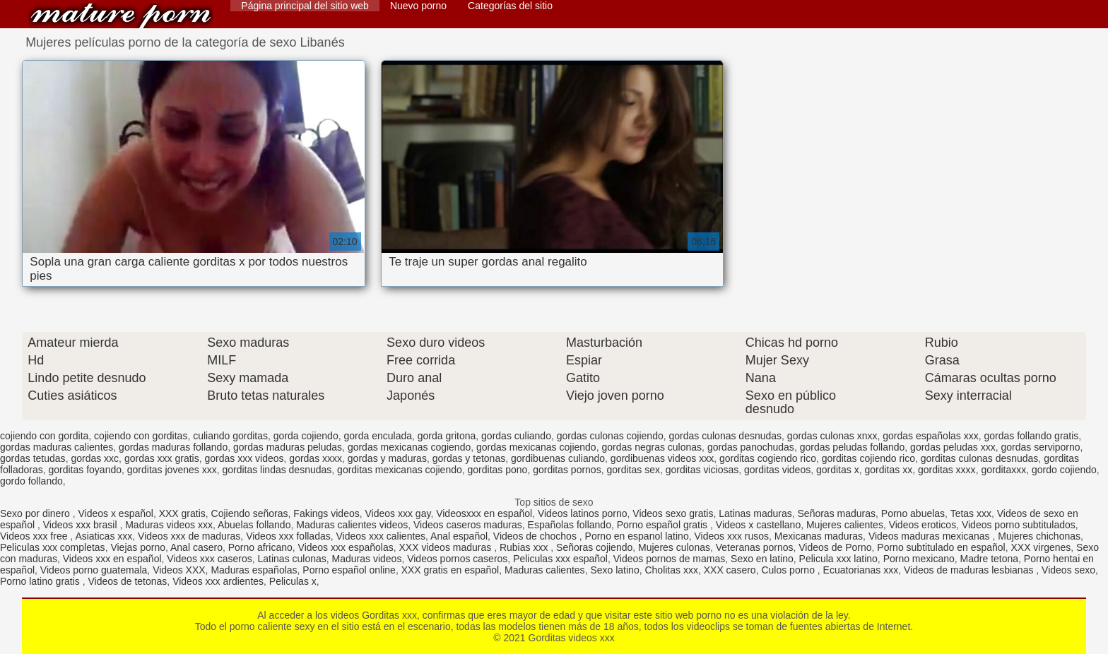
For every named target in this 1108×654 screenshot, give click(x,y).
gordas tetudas (33, 458)
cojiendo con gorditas (140, 435)
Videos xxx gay (398, 513)
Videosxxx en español (484, 513)
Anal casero (196, 547)
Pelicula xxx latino (838, 558)
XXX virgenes (1040, 547)
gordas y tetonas (469, 458)
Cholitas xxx (670, 570)
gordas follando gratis (1031, 435)
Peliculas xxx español (560, 558)
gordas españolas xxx (930, 435)
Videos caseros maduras (467, 524)
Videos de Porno (834, 547)
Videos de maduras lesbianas (970, 570)
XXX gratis (182, 513)
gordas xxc (95, 458)
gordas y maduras (387, 458)
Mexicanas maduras (818, 536)
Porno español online (349, 570)
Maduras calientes (545, 570)
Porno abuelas (913, 513)
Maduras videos (367, 558)
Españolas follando (569, 524)
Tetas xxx (970, 513)
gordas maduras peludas (287, 447)
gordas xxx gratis (161, 458)
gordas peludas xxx (953, 447)
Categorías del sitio (510, 5)
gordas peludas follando (852, 447)
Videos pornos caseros (457, 558)
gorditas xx (888, 469)
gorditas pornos (567, 469)
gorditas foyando (85, 469)
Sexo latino (614, 570)
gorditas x (837, 469)
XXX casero (730, 570)
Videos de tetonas (127, 581)
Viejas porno (137, 547)
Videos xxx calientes (381, 536)
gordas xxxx (315, 458)
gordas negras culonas (651, 447)
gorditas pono (498, 469)
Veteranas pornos (755, 547)
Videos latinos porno (582, 513)
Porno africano (260, 547)
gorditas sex (632, 469)
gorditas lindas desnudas (276, 469)
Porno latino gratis (41, 581)
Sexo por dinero (36, 513)
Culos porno (789, 570)
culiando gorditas (230, 435)
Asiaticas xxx (103, 536)
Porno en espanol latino (637, 536)
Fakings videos (326, 513)
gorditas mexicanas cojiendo (399, 469)
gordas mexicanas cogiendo (409, 447)
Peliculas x (293, 581)
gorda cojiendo (305, 435)
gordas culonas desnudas (725, 435)
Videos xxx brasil (81, 524)
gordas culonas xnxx (832, 435)
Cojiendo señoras (249, 513)
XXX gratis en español (450, 570)
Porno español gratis (663, 524)
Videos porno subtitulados (1018, 524)
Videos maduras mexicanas (930, 536)
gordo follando (31, 481)
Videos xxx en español (112, 558)
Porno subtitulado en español (941, 547)
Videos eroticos (922, 524)
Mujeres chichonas (1039, 536)
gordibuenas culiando (558, 458)
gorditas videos (777, 469)
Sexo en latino (762, 558)
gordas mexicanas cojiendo (536, 447)
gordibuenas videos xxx (662, 458)
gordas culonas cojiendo (610, 435)
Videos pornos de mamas (669, 558)
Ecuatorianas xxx (861, 570)
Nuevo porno (418, 5)
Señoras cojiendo (594, 547)
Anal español (459, 536)
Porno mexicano (919, 558)
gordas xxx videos (244, 458)
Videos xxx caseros (209, 558)
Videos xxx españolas (346, 547)
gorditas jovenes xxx (172, 469)
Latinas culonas (291, 558)
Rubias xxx (525, 547)
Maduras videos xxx (169, 524)
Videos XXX (179, 570)
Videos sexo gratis (672, 513)
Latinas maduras (755, 513)
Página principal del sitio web (305, 5)
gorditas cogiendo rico (767, 458)
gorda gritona (447, 435)
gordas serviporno (1040, 447)
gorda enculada (377, 435)
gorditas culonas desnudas (980, 458)
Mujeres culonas (674, 547)
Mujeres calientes (844, 524)
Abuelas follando (254, 524)
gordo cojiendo (1064, 469)
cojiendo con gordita (44, 435)
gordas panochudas (750, 447)
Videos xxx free (35, 536)
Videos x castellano (758, 524)
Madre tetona (989, 558)
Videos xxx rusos (731, 536)
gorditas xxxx (947, 469)
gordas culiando (516, 435)
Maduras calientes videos (352, 524)
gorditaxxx (1003, 469)
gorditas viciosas (702, 469)
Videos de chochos (536, 536)
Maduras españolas (254, 570)
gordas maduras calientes (56, 447)
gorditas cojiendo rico (868, 458)
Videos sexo (1068, 570)
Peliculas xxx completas (52, 547)
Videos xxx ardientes (218, 581)
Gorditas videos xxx (120, 16)
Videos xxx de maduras (189, 536)
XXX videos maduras (447, 547)
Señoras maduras (837, 513)
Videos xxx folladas (288, 536)
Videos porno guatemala (94, 570)
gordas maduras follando (173, 447)
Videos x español (115, 513)
